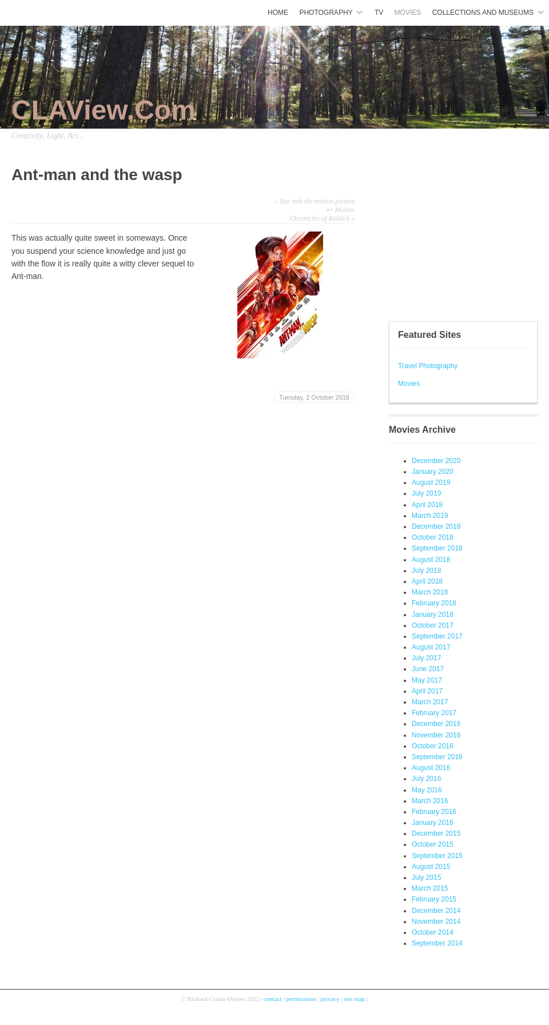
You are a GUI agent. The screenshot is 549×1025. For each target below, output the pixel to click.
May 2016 (427, 790)
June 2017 (428, 669)
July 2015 (426, 878)
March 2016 (430, 801)
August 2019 (431, 482)
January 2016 (432, 823)
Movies (409, 384)
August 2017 (431, 647)
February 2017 (434, 713)
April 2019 (427, 505)
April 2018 (427, 581)
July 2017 (426, 658)
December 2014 (436, 911)
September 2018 (437, 548)
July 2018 (426, 571)
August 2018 (431, 560)
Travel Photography (428, 366)
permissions (301, 998)
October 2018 (432, 537)
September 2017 (437, 636)
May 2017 (427, 680)
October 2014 (432, 932)
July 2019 (426, 493)
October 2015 (432, 844)
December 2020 (436, 461)
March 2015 (430, 888)
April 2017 (427, 691)
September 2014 (437, 943)
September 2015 (437, 856)
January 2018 (432, 615)
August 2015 (431, 867)
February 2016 (434, 812)
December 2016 (436, 724)
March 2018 (430, 592)
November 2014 (436, 922)
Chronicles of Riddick (322, 218)
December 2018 (436, 527)
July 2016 (426, 779)
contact (273, 998)
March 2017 (430, 702)
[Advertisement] (423, 234)
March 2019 (430, 516)
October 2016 (432, 746)
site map (354, 998)
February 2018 (434, 603)
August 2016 (431, 768)
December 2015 (436, 833)
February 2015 (434, 899)
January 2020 (432, 472)
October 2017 (432, 625)
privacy (330, 998)
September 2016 (437, 757)
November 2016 (436, 735)
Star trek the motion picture (314, 201)
